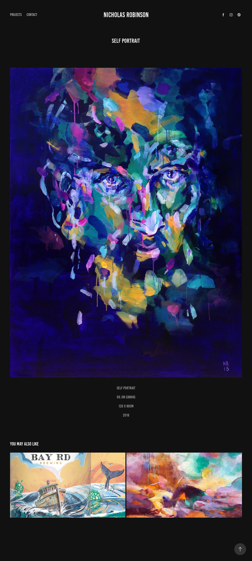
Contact (32, 15)
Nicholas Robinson (126, 15)
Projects (16, 15)
